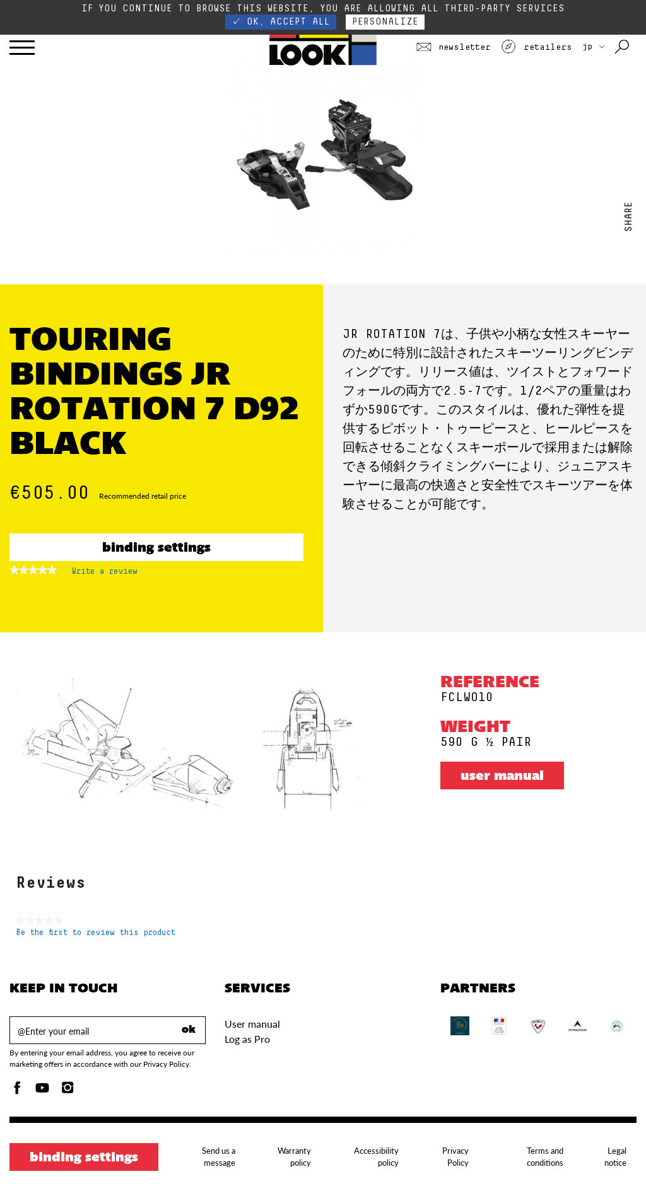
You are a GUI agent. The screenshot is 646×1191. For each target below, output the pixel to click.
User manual (502, 776)
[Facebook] (17, 1091)
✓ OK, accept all (281, 21)
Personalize (385, 21)
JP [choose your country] (593, 46)
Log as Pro (247, 1039)
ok (189, 1030)
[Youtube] (42, 1091)
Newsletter (453, 47)
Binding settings (156, 548)
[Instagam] (67, 1091)
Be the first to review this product (95, 933)
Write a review (105, 574)
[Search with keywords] (622, 47)
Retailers (536, 47)
